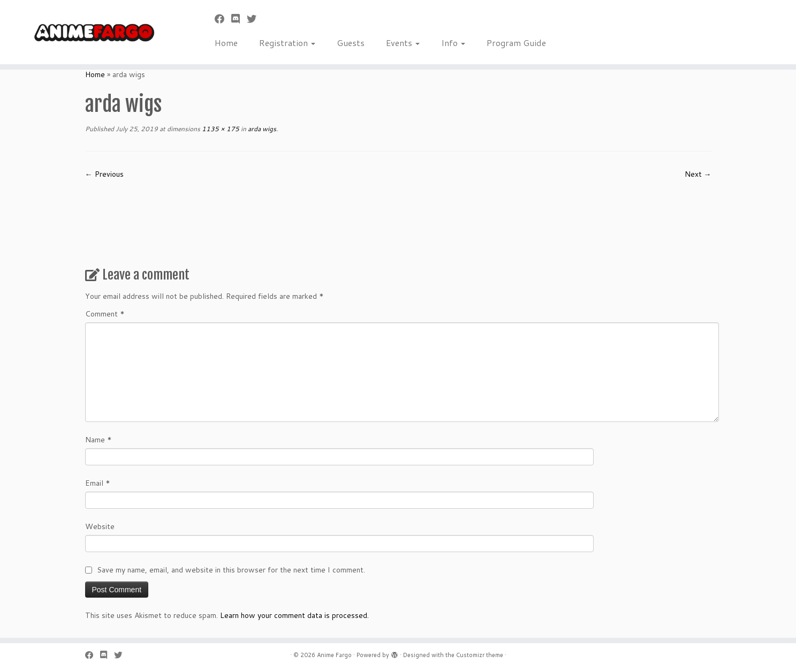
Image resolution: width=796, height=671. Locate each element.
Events (403, 42)
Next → (698, 174)
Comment (105, 313)
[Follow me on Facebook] (223, 19)
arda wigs (261, 128)
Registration (287, 42)
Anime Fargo (334, 655)
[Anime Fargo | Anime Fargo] (92, 32)
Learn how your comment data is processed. (294, 615)
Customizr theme (479, 655)
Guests (351, 42)
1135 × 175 (219, 128)
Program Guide (516, 42)
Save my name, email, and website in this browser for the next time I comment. (231, 569)
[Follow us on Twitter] (255, 19)
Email (97, 483)
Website (100, 526)
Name (98, 439)
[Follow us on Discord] (239, 19)
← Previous (104, 174)
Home (226, 42)
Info (453, 42)
